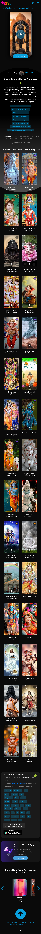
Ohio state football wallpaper (20, 109)
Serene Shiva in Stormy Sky (29, 556)
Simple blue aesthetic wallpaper (20, 127)
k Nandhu (26, 73)
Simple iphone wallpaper (20, 116)
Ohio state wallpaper (25, 8)
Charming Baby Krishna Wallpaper (11, 229)
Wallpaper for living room (20, 120)
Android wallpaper (19, 784)
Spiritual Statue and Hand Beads (11, 720)
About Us (15, 922)
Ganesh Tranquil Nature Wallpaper (29, 393)
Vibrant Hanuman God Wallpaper (29, 229)
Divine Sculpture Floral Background (11, 311)
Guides (28, 924)
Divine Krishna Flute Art (29, 433)
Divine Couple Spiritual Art (29, 638)
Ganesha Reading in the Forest (29, 311)
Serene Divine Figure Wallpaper (11, 270)
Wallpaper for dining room (20, 123)
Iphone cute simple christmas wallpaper (20, 130)
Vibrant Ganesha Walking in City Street (11, 352)
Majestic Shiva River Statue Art (29, 352)
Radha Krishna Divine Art (29, 679)
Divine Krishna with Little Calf (11, 474)
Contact (7, 922)
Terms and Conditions (27, 922)
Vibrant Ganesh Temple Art (29, 188)
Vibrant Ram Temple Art (29, 596)
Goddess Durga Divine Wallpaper (29, 720)
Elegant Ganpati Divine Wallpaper (29, 474)
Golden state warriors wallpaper (20, 106)
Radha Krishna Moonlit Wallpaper (11, 556)
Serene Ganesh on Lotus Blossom (29, 270)
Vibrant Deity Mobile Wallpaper (11, 638)
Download (20, 56)
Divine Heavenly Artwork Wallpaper (12, 679)
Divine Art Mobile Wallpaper (11, 434)
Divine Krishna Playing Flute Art (11, 515)
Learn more (20, 858)
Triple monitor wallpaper (20, 113)
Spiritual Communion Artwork (29, 760)
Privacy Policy (15, 924)
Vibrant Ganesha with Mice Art (11, 760)
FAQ (22, 924)
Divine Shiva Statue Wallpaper (11, 188)
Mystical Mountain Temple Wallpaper (12, 597)
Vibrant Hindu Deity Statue (11, 393)
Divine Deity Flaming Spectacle (29, 515)
